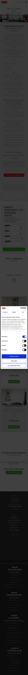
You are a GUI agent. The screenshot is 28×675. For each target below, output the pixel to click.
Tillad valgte (14, 361)
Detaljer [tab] (14, 312)
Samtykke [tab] (5, 312)
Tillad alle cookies (14, 356)
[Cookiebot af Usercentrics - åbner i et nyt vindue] (20, 308)
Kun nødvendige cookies (14, 365)
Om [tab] (23, 312)
